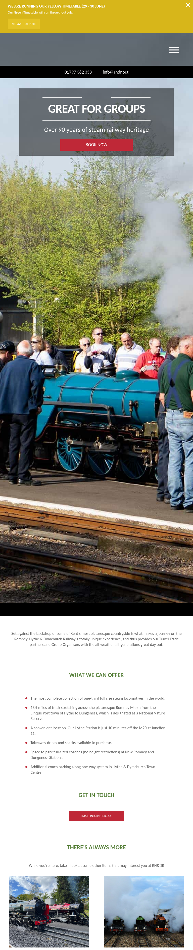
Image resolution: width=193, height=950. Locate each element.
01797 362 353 (78, 72)
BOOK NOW (96, 144)
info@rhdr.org (112, 72)
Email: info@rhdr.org (96, 816)
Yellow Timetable (24, 24)
